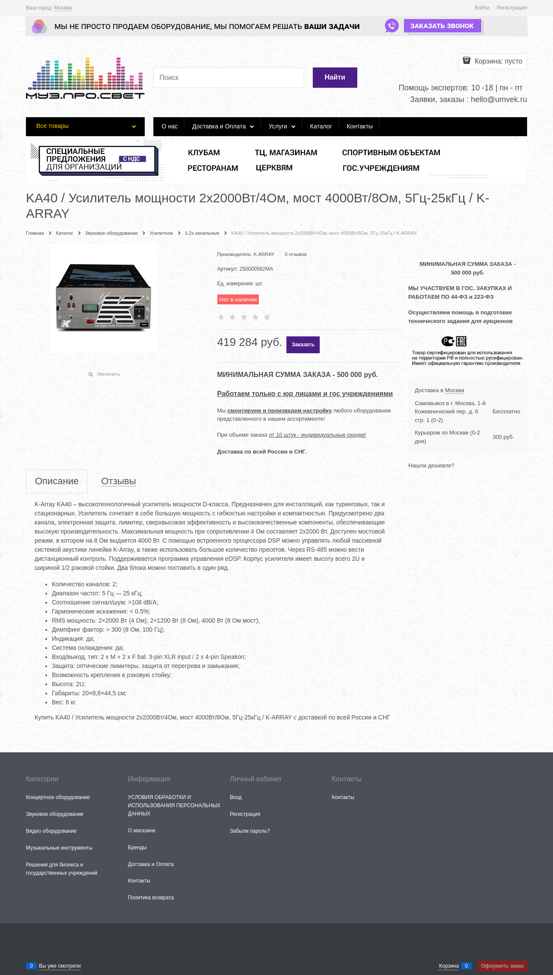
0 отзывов (296, 254)
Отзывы (118, 481)
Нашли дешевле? (431, 465)
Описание (57, 481)
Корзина (449, 965)
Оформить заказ (502, 966)
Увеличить (108, 374)
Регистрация (512, 8)
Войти (482, 8)
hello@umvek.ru (499, 99)
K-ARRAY (264, 254)
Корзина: (497, 61)
